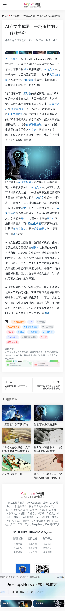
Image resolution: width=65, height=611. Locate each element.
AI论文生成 (14, 114)
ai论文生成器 (33, 223)
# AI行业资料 (18, 321)
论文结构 (39, 228)
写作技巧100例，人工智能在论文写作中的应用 (48, 475)
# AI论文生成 (13, 327)
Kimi (47, 524)
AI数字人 (11, 513)
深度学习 (16, 109)
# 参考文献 (33, 332)
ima (38, 517)
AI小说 (15, 520)
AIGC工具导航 (51, 355)
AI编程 (25, 520)
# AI (30, 321)
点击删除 (11, 358)
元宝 (12, 524)
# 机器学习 (48, 332)
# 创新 (21, 332)
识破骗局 (18, 552)
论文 (28, 79)
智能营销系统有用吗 (45, 424)
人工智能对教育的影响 (15, 424)
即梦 (27, 524)
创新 (33, 247)
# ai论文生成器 (31, 327)
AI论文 (48, 69)
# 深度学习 (12, 337)
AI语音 (31, 513)
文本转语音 (37, 520)
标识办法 (18, 543)
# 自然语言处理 (29, 337)
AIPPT (45, 517)
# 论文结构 (12, 342)
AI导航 (49, 520)
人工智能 (10, 59)
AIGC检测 (28, 517)
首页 (6, 15)
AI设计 (21, 513)
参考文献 (18, 228)
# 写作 (10, 332)
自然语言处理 (34, 124)
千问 (20, 524)
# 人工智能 (47, 327)
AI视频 (43, 510)
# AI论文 (41, 321)
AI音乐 (41, 513)
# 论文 (44, 337)
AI (24, 69)
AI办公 (52, 510)
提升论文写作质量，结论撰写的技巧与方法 (48, 449)
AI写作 (24, 510)
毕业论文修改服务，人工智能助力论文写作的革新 (16, 449)
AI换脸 (17, 517)
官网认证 (32, 538)
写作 (23, 218)
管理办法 (18, 538)
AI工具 (8, 352)
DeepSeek (37, 524)
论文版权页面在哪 (12, 473)
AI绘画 (33, 510)
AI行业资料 (16, 15)
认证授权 (32, 552)
